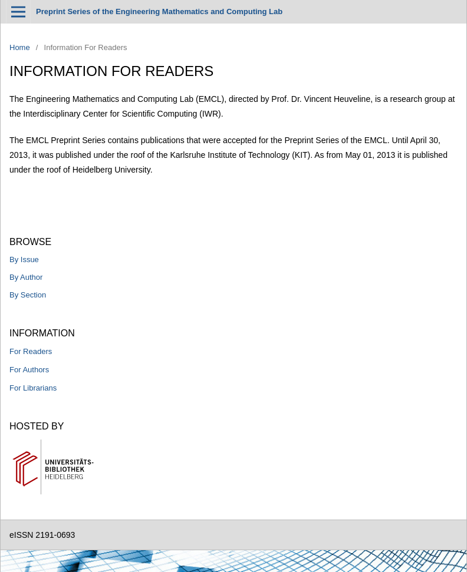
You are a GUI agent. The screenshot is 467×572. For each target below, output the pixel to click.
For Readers (30, 351)
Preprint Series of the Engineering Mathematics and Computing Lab (159, 11)
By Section (27, 294)
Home (19, 47)
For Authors (29, 369)
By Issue (24, 259)
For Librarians (33, 387)
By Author (25, 277)
